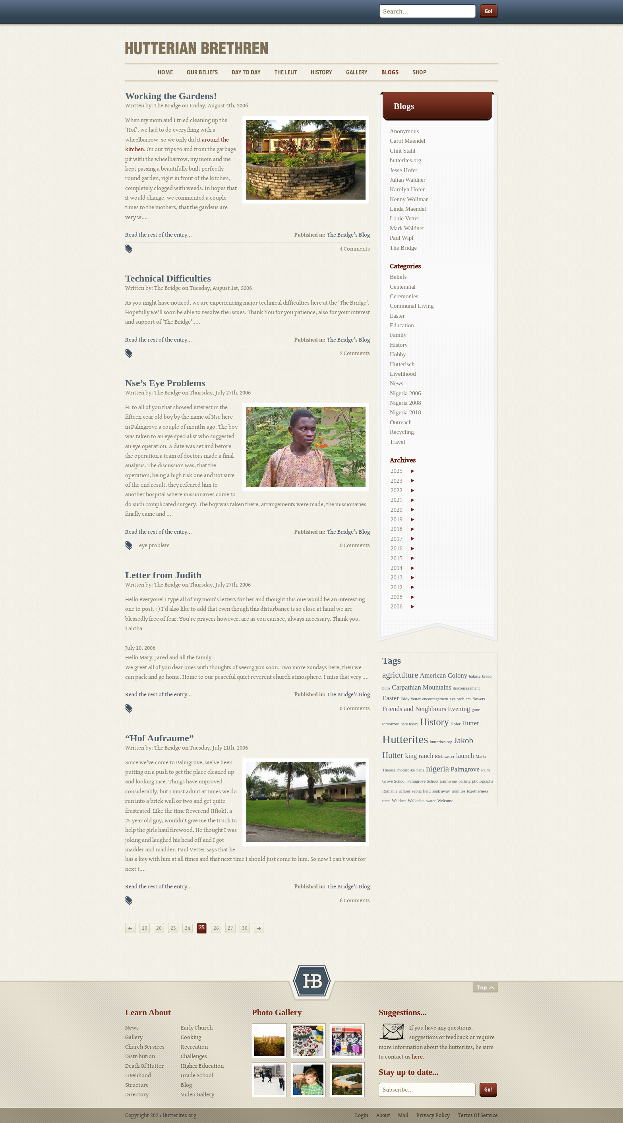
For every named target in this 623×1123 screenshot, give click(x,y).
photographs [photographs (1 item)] (482, 781)
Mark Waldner (407, 228)
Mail (403, 1115)
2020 (396, 510)
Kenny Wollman (409, 199)
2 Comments (355, 353)
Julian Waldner (408, 180)
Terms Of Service (478, 1115)
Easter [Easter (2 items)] (390, 698)
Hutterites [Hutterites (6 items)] (405, 739)
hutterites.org (405, 160)
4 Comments (355, 248)
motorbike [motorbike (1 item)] (406, 770)
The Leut (286, 72)
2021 (396, 500)
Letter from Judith (163, 575)
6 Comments (355, 900)
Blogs (390, 72)
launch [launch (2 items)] (465, 756)
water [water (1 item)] (431, 801)
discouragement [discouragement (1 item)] (466, 688)
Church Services (144, 1046)
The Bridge (403, 248)
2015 (396, 558)
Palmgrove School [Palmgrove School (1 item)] (422, 781)
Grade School (197, 1075)
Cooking (191, 1037)
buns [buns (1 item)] (386, 688)
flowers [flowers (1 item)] (478, 699)
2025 (396, 471)
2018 (396, 529)
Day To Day (246, 72)
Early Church (197, 1027)
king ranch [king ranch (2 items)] (419, 756)
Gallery (357, 72)
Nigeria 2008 (405, 403)
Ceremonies (404, 296)
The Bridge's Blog (348, 234)
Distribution (140, 1056)
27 (230, 928)
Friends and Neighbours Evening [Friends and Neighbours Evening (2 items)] (426, 709)
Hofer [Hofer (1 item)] (455, 724)
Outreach (401, 422)
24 (187, 928)
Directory (137, 1094)
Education (402, 325)
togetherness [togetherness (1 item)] (477, 791)
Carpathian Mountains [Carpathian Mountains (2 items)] (421, 687)
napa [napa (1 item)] (420, 770)
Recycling (402, 432)
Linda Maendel (408, 209)
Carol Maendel (408, 141)
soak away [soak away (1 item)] (441, 791)
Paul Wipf (402, 238)
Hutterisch (402, 364)
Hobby (398, 354)
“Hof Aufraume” (159, 738)
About (383, 1115)
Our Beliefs (202, 72)
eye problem (154, 545)
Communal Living (411, 306)
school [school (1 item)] (404, 791)
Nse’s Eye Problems (165, 383)
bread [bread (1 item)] (486, 676)
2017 (396, 539)
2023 (396, 481)
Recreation (194, 1046)
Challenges (194, 1056)
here (417, 1056)
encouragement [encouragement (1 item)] (435, 699)
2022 (396, 490)
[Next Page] (259, 928)
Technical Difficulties (168, 278)
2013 (396, 577)
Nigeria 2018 (405, 412)
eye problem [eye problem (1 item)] (460, 699)
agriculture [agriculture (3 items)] (400, 675)
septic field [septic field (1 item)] (421, 791)
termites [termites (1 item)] (458, 791)
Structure (137, 1085)
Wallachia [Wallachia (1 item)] (416, 801)
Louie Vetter (404, 218)
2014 (396, 568)
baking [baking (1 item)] (474, 676)
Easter (397, 316)
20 (159, 928)
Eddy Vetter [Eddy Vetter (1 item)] (410, 699)
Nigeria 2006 (405, 393)
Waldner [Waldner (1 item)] (399, 801)
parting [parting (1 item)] (464, 781)
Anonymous (404, 131)
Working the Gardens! (171, 96)
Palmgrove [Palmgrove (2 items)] (465, 769)
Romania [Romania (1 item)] (389, 791)
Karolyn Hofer (407, 189)
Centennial (403, 287)
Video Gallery (197, 1094)
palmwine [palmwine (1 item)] (448, 781)
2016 (396, 548)
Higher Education (202, 1066)
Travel (397, 442)
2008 (396, 597)
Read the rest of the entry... (158, 234)
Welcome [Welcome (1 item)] (445, 801)
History (321, 72)
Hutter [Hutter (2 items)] (470, 723)
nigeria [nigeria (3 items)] (437, 768)
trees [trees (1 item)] (386, 801)
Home (165, 72)
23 (173, 928)
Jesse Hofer (404, 170)
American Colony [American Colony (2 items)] (443, 675)
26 (216, 928)
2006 (396, 606)
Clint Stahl (403, 151)
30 (245, 928)
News (396, 383)
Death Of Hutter (144, 1066)
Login (361, 1115)
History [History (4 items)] (434, 722)
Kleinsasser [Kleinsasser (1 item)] (445, 756)
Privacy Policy (433, 1115)
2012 (396, 587)
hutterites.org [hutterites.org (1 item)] (441, 742)
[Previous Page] (130, 928)
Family (398, 335)
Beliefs (398, 277)
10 (144, 928)
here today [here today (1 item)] (409, 724)
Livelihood (403, 374)
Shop (419, 72)
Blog (186, 1085)
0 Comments (355, 545)
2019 (396, 519)
